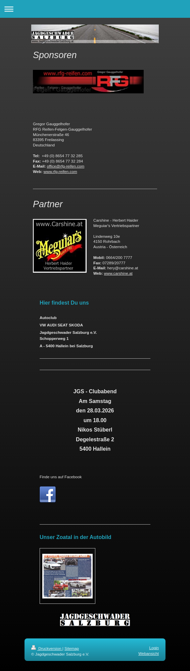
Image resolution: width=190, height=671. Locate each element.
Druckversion (46, 648)
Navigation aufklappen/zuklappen (95, 9)
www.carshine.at (118, 273)
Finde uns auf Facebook (61, 477)
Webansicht (148, 653)
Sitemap (71, 648)
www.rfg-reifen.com (60, 171)
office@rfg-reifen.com (66, 166)
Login (154, 647)
